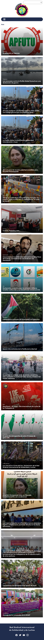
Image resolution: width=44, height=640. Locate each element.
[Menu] (4, 19)
